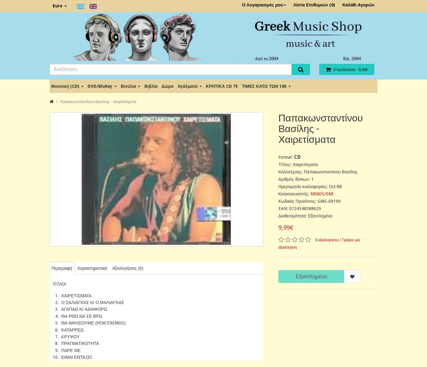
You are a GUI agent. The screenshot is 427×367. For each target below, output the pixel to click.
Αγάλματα (189, 86)
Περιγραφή (61, 268)
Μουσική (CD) (67, 86)
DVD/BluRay (102, 86)
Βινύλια (130, 86)
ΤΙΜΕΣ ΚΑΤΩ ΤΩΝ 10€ (266, 86)
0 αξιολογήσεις (327, 240)
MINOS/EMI (322, 193)
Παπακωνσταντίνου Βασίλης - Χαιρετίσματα (98, 101)
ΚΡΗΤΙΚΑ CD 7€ (222, 86)
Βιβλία (150, 86)
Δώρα (167, 86)
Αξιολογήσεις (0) (127, 268)
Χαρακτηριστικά (92, 268)
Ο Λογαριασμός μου (264, 4)
